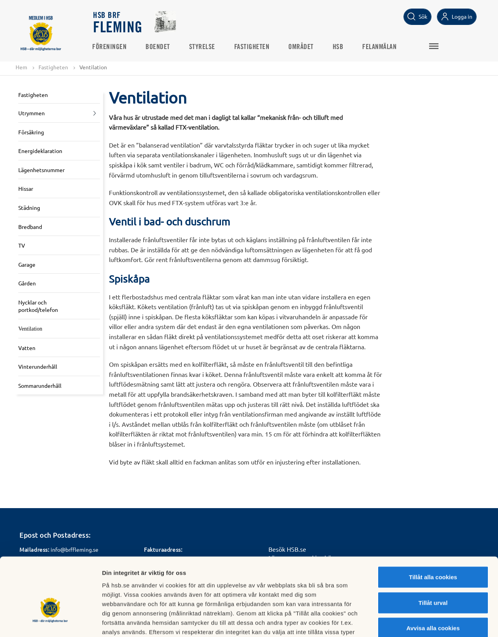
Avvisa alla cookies (432, 577)
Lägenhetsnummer (41, 169)
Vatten (26, 347)
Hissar (25, 188)
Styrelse (203, 47)
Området (302, 47)
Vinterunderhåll (37, 366)
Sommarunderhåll (39, 385)
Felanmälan (380, 47)
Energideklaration (40, 150)
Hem (21, 66)
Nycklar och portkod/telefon (38, 306)
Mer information (413, 621)
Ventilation (30, 329)
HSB (339, 47)
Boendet (159, 47)
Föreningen (110, 47)
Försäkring (31, 131)
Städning (29, 207)
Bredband (30, 226)
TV (21, 245)
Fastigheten (253, 47)
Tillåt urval (433, 552)
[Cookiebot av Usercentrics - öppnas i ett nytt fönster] (50, 622)
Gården (27, 283)
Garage (26, 264)
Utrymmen (31, 112)
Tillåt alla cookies (433, 526)
